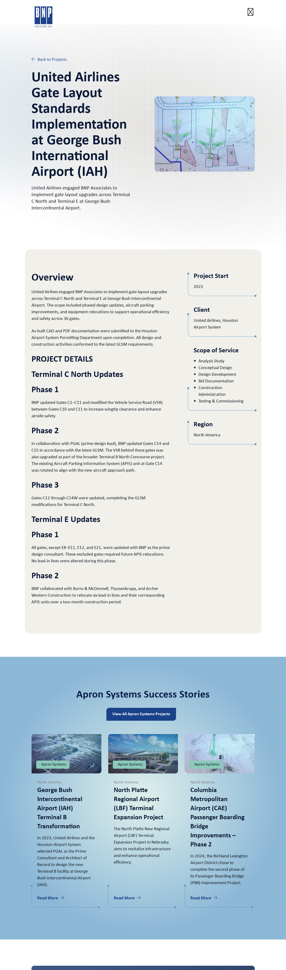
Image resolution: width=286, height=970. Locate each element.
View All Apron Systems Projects (141, 714)
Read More (50, 898)
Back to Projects (49, 59)
